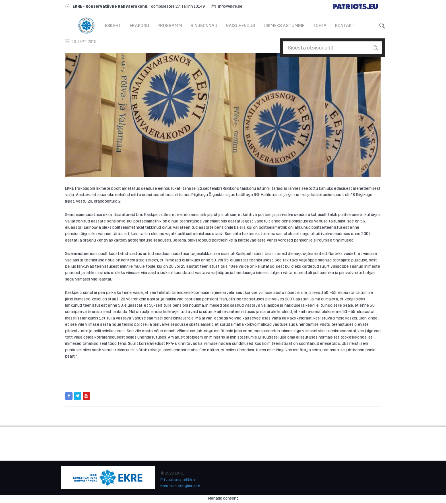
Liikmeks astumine (284, 25)
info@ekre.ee (230, 6)
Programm (170, 25)
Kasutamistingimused (180, 486)
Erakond (139, 25)
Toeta (320, 25)
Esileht (113, 25)
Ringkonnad (204, 25)
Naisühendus (240, 25)
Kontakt (344, 25)
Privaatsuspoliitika (177, 479)
